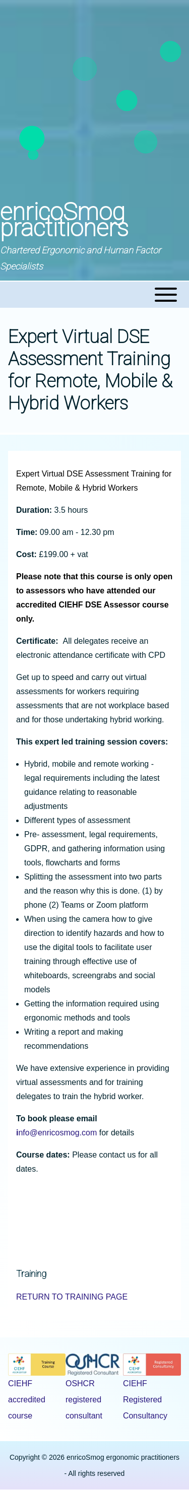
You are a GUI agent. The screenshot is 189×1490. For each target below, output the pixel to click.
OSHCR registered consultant (84, 1399)
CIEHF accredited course (26, 1399)
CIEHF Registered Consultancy (145, 1399)
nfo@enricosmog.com (56, 1132)
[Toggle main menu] (94, 295)
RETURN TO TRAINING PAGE (72, 1297)
